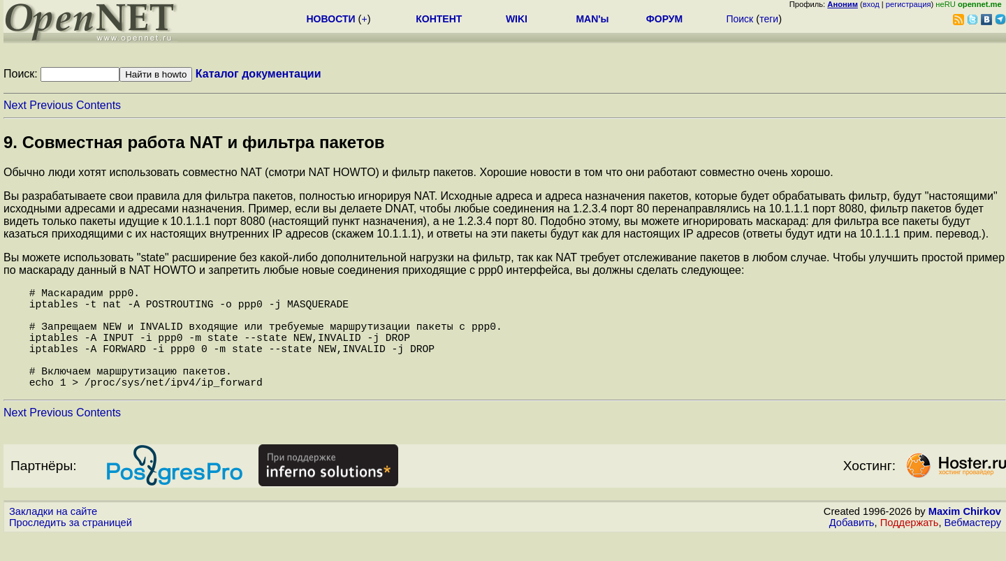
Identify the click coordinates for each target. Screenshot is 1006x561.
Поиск (739, 18)
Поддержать (909, 547)
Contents (98, 105)
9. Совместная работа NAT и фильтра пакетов (194, 142)
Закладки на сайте (53, 536)
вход (871, 4)
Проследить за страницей (70, 547)
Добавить (852, 547)
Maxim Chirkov (964, 536)
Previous (51, 105)
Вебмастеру (973, 547)
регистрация (908, 4)
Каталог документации (258, 74)
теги (768, 18)
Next (15, 105)
